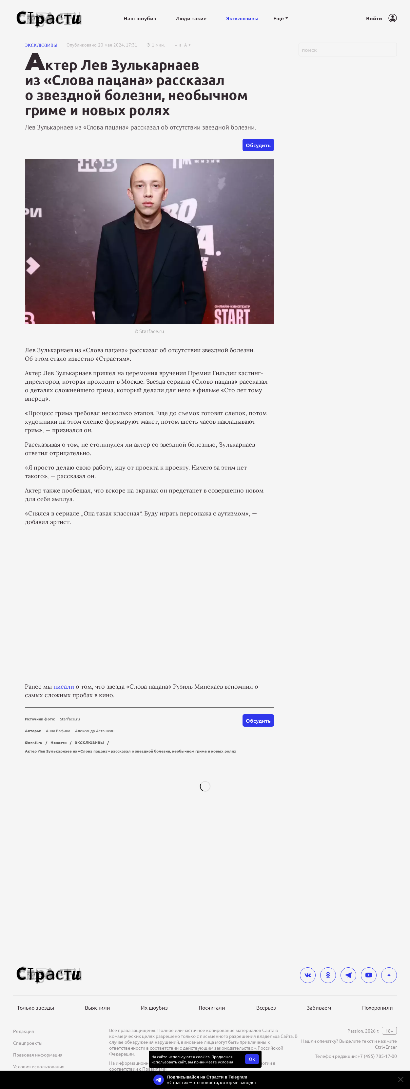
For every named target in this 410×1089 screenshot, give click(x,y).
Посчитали (212, 1018)
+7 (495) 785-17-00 (377, 1066)
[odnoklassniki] (328, 986)
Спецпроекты (28, 1053)
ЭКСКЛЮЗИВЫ (41, 127)
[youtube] (369, 986)
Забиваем (319, 1018)
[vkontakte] (308, 986)
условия (225, 1072)
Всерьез (266, 1018)
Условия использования (39, 1077)
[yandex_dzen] (389, 986)
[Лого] (49, 18)
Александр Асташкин (94, 812)
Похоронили (377, 1018)
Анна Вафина (58, 812)
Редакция (23, 1041)
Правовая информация (38, 1065)
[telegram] (348, 986)
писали (63, 768)
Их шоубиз (154, 1018)
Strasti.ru (33, 824)
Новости (58, 824)
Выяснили (97, 1018)
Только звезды (35, 1018)
